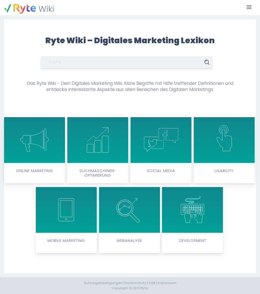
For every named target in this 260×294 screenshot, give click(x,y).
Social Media (161, 145)
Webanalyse (129, 215)
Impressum (167, 283)
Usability (224, 145)
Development (192, 215)
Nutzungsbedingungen (103, 283)
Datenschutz (135, 283)
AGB (152, 283)
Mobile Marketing (66, 215)
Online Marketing (34, 145)
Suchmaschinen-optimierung (97, 147)
